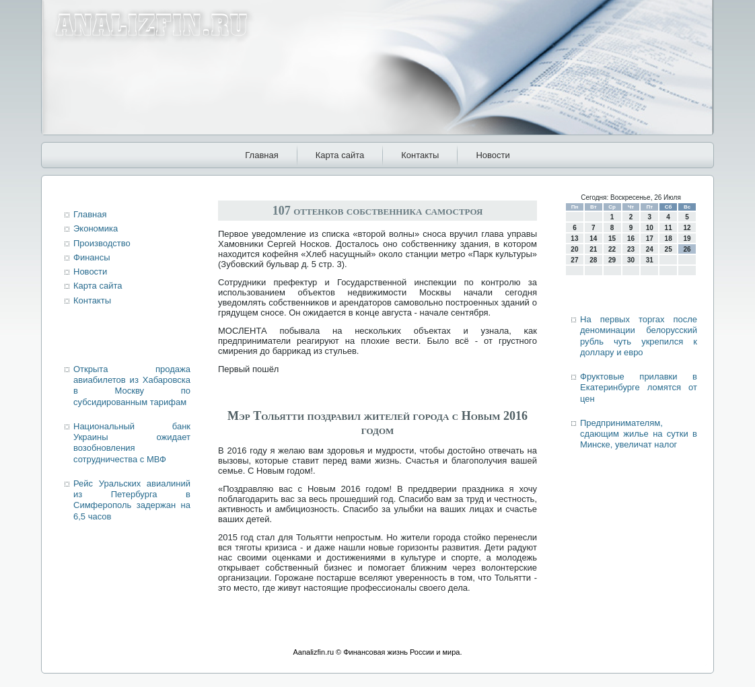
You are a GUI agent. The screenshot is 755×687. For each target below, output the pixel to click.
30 (631, 260)
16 (631, 238)
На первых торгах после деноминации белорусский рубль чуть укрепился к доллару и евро (638, 335)
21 (593, 249)
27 (574, 260)
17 (649, 238)
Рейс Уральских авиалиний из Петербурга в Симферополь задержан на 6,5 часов (131, 499)
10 (649, 227)
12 (686, 227)
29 (612, 260)
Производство (102, 243)
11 (668, 227)
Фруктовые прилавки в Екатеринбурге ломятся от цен (638, 387)
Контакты (420, 155)
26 (686, 249)
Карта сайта (340, 155)
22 (612, 249)
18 (668, 238)
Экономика (95, 228)
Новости (492, 155)
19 (686, 238)
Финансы (91, 257)
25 (668, 249)
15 (612, 238)
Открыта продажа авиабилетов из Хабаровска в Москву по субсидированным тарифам (131, 385)
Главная (261, 155)
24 (649, 249)
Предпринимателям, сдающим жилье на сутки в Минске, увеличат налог (638, 434)
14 (593, 238)
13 (574, 238)
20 (574, 249)
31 (649, 260)
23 (631, 249)
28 (593, 260)
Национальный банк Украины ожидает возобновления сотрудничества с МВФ (131, 442)
